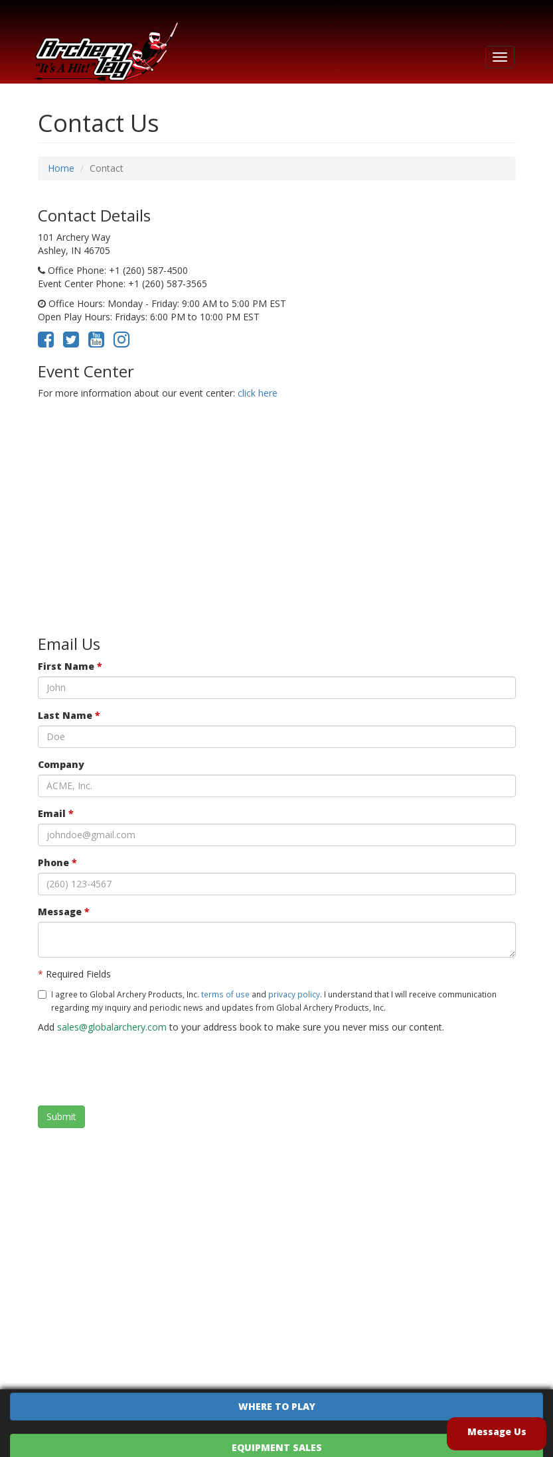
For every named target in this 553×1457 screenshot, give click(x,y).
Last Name (69, 715)
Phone (57, 862)
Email (56, 813)
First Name (70, 666)
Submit (61, 1116)
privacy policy (294, 994)
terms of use (225, 994)
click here (257, 393)
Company (61, 764)
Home (61, 168)
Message (64, 911)
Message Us (496, 1431)
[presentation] (139, 1070)
